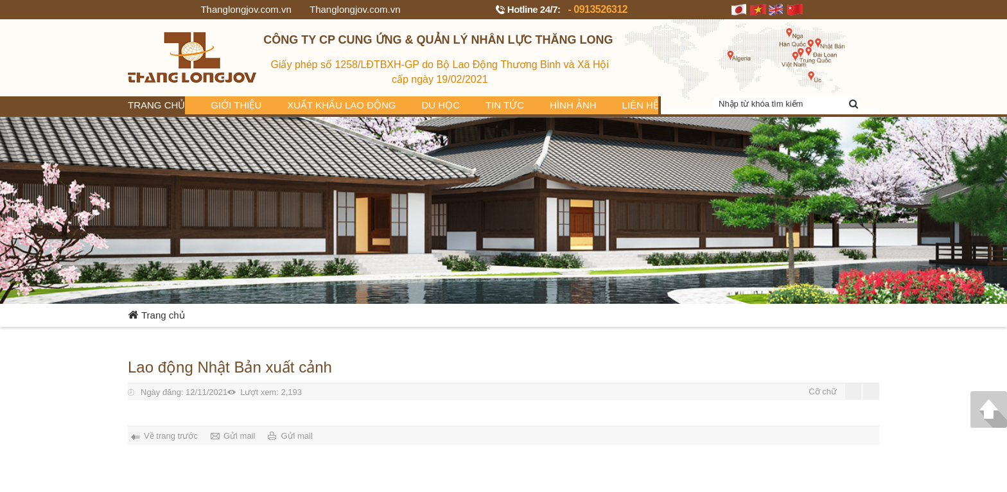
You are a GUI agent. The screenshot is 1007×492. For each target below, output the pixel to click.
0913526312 (600, 9)
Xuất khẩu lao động (341, 105)
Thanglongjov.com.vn (245, 9)
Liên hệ (640, 105)
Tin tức (505, 105)
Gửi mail (239, 436)
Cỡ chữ (823, 391)
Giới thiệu (236, 105)
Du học (441, 105)
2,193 (271, 392)
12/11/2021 (184, 392)
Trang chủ (156, 105)
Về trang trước (171, 436)
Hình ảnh (573, 105)
